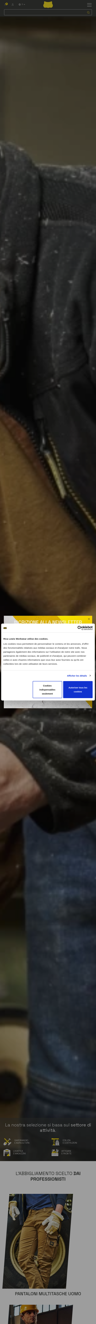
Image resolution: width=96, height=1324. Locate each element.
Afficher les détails (77, 675)
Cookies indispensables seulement (47, 689)
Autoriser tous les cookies (77, 689)
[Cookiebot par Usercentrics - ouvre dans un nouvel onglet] (80, 628)
